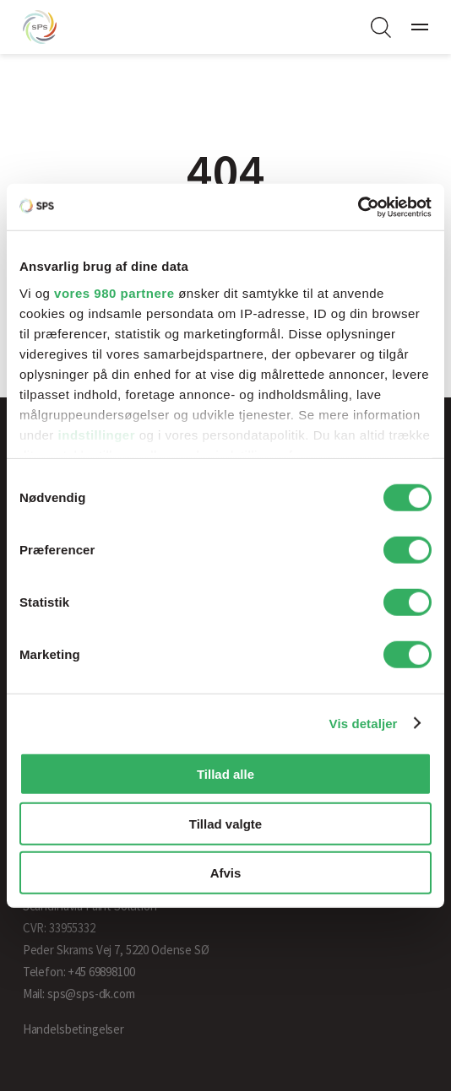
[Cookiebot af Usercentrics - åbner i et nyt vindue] (358, 207)
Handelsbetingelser (73, 1029)
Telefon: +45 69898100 (79, 972)
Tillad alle (225, 774)
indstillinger (97, 434)
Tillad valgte (225, 823)
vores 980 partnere (114, 292)
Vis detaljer (363, 723)
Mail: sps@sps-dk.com (79, 994)
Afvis (226, 873)
